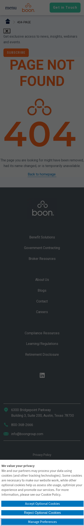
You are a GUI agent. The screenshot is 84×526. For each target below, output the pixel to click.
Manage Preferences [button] (42, 522)
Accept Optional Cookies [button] (42, 503)
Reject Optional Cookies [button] (42, 513)
